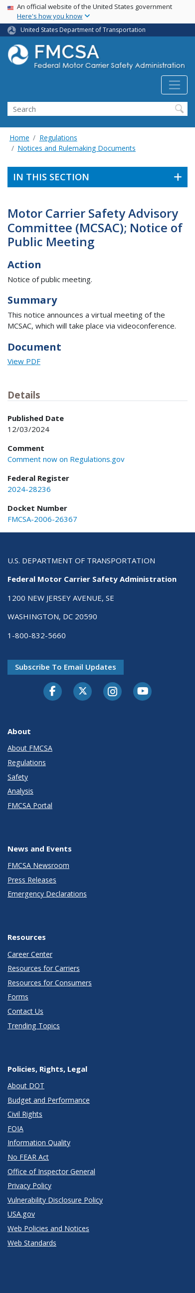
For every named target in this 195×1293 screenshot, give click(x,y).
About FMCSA (29, 748)
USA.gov (21, 1214)
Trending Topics (33, 1025)
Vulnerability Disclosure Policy (55, 1200)
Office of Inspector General (51, 1171)
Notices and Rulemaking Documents (76, 148)
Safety (17, 777)
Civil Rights (24, 1114)
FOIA (15, 1128)
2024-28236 (29, 489)
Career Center (29, 954)
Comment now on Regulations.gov (66, 459)
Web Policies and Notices (48, 1228)
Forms (17, 996)
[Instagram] (112, 693)
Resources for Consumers (49, 982)
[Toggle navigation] (174, 84)
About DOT (25, 1085)
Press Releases (31, 879)
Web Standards (31, 1243)
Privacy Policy (29, 1185)
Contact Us (25, 1011)
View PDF (23, 361)
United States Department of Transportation (83, 29)
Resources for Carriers (43, 968)
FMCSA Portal (29, 805)
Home (19, 137)
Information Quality (38, 1142)
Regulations (58, 137)
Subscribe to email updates (65, 667)
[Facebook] (52, 692)
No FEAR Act (28, 1157)
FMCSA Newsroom (38, 865)
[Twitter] (82, 691)
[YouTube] (142, 692)
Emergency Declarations (47, 893)
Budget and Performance (48, 1100)
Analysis (20, 791)
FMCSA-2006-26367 (42, 519)
